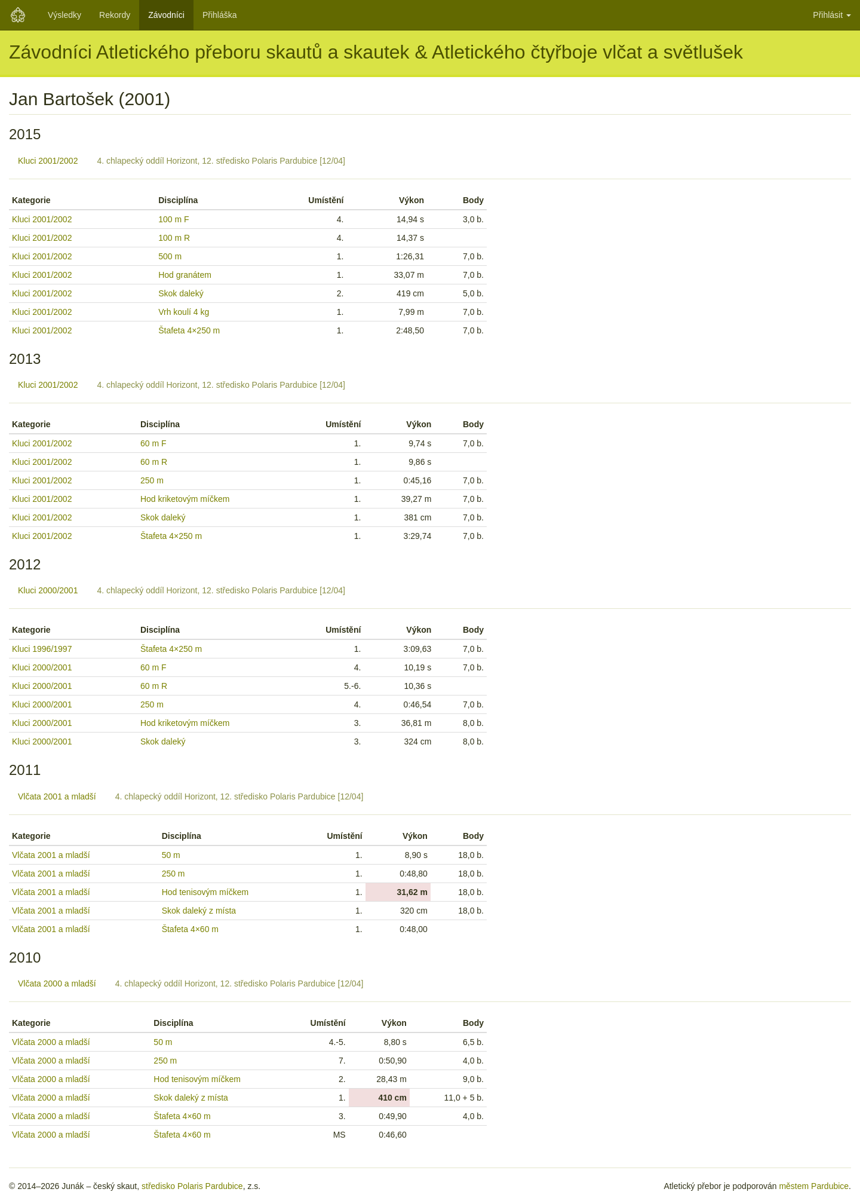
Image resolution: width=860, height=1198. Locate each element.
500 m (170, 256)
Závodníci (166, 15)
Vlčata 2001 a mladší (57, 796)
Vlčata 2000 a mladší (57, 983)
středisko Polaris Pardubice (192, 1186)
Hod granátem (184, 275)
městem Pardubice (814, 1186)
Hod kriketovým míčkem (184, 499)
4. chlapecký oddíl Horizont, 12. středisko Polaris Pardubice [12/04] (221, 161)
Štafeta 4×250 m (189, 330)
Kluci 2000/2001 (48, 590)
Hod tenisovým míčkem (205, 892)
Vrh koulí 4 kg (183, 312)
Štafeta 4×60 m (190, 929)
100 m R (174, 238)
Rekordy (114, 15)
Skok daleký (180, 293)
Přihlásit (832, 15)
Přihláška (219, 15)
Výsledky (64, 15)
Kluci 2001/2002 (48, 161)
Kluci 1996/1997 (42, 649)
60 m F (153, 443)
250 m (152, 480)
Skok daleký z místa (199, 910)
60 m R (153, 462)
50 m (171, 855)
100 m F (173, 219)
